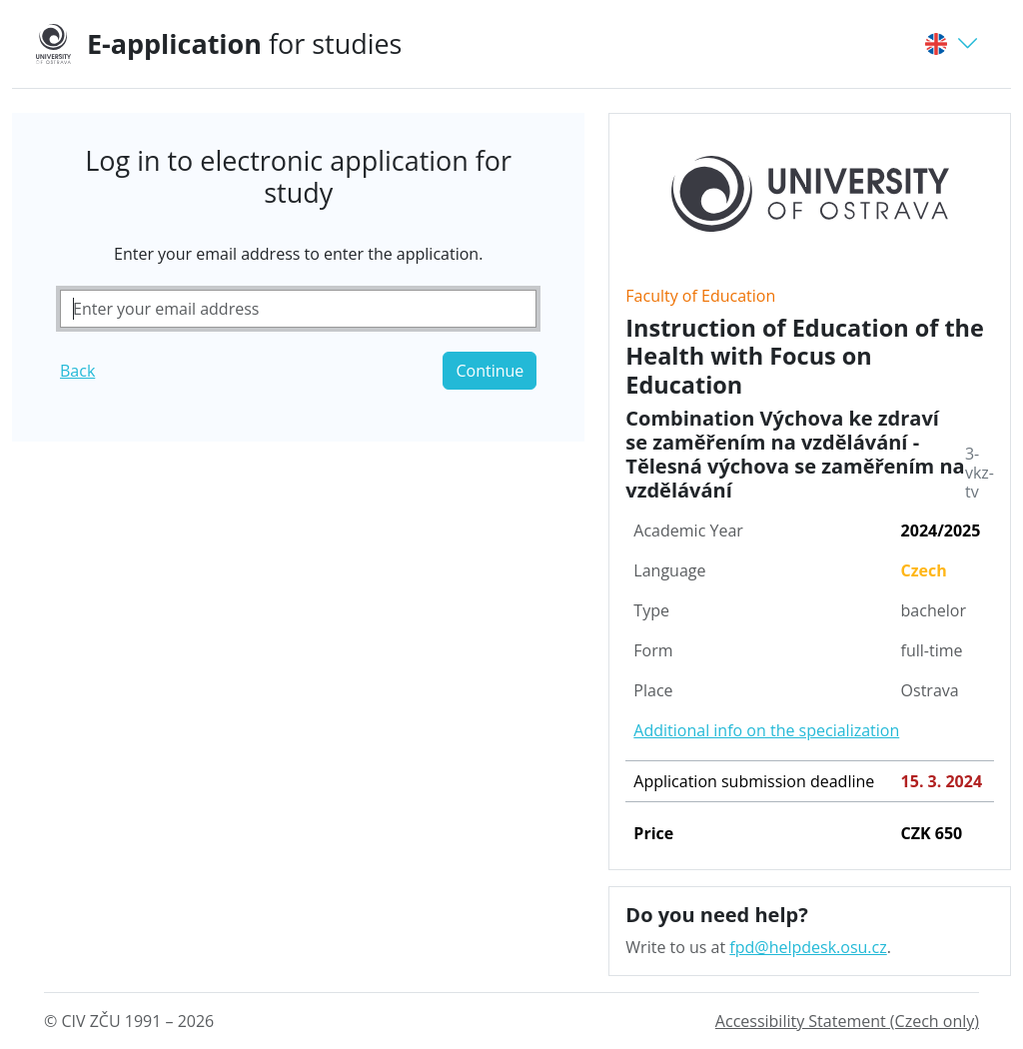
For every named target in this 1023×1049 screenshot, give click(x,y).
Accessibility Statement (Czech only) (847, 1021)
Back (77, 371)
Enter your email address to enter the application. (298, 254)
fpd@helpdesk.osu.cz (807, 947)
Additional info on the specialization (766, 730)
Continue (489, 371)
